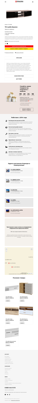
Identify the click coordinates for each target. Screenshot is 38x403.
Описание (19, 57)
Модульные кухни (8, 359)
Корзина (6, 381)
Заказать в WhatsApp (9, 52)
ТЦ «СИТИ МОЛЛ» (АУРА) (17, 210)
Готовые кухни (7, 357)
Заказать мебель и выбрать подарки (19, 48)
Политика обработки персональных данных (13, 383)
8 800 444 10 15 (10, 387)
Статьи (6, 371)
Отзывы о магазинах (8, 380)
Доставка (19, 79)
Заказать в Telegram (19, 52)
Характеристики (19, 76)
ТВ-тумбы (10, 24)
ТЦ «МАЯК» (13, 200)
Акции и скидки (7, 378)
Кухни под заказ (8, 360)
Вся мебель (7, 356)
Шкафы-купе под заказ (9, 363)
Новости (6, 372)
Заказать (8, 323)
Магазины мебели (8, 368)
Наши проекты (7, 369)
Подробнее (8, 299)
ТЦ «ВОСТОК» (14, 189)
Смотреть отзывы (8, 31)
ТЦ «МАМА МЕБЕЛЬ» (15, 169)
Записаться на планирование (19, 46)
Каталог (6, 24)
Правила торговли (8, 384)
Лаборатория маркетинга (15, 400)
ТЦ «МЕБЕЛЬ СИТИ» (15, 179)
